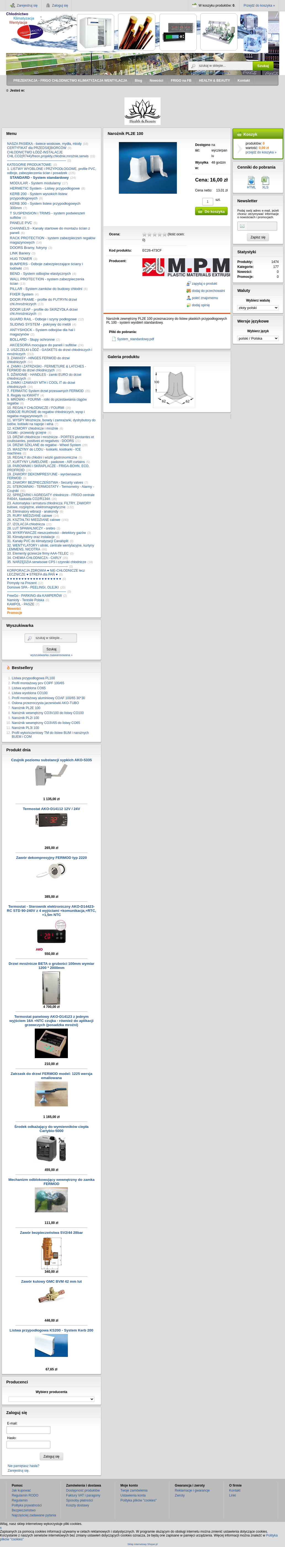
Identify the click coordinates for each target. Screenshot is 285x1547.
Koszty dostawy (77, 1505)
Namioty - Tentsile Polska (25, 600)
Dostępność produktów (83, 1490)
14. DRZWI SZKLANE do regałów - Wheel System (44, 445)
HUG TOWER (21, 259)
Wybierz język (258, 331)
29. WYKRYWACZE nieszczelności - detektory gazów (46, 533)
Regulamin (20, 1500)
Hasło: (12, 1438)
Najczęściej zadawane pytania (34, 1515)
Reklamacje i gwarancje (192, 1490)
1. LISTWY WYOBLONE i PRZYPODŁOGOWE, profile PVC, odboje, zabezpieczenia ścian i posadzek (51, 171)
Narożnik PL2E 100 (26, 708)
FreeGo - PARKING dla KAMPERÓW (34, 596)
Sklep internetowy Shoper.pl (142, 1544)
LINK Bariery (20, 253)
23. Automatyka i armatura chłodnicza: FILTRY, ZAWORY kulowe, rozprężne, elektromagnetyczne (49, 505)
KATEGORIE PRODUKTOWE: (29, 165)
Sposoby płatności (79, 1500)
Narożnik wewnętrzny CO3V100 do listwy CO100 (48, 713)
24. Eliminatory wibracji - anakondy (32, 511)
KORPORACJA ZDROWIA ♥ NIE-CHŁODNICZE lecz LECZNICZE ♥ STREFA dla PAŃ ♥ (46, 572)
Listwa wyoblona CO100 (29, 693)
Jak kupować (21, 1490)
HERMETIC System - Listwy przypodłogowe (45, 188)
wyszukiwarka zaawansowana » (209, 72)
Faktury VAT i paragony (83, 1495)
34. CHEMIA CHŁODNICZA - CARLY (34, 558)
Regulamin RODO (25, 1495)
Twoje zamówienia (134, 1490)
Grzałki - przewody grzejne (26, 433)
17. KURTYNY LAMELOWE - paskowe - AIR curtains (46, 462)
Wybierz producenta (51, 1392)
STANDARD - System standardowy (39, 177)
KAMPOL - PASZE (20, 604)
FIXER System (21, 294)
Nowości (14, 609)
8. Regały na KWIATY (23, 395)
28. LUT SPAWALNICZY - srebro (31, 528)
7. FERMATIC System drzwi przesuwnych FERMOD (45, 391)
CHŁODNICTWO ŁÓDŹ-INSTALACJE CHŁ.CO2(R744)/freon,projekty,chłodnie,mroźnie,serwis (48, 154)
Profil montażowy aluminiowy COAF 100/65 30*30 (48, 698)
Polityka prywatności (27, 1505)
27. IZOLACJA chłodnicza (26, 524)
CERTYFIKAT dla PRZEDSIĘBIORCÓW (36, 148)
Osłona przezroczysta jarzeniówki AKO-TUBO (45, 703)
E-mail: (12, 1423)
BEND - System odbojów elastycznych (40, 273)
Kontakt (235, 1490)
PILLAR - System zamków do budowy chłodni (46, 289)
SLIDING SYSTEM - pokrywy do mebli (40, 324)
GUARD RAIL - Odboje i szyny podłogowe (43, 319)
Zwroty (180, 1495)
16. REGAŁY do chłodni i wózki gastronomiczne (42, 457)
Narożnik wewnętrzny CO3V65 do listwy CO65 (46, 723)
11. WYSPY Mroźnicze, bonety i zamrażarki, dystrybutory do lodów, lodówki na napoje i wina (51, 422)
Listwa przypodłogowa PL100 (33, 678)
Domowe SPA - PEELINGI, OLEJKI (33, 587)
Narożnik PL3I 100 (25, 728)
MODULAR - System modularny (35, 183)
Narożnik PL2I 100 (25, 718)
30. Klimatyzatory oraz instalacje (31, 537)
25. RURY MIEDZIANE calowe (29, 516)
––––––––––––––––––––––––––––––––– (37, 566)
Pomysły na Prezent (22, 583)
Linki (232, 1495)
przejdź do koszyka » (261, 152)
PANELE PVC (21, 223)
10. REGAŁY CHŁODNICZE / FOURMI (35, 408)
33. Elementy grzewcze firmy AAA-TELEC (38, 553)
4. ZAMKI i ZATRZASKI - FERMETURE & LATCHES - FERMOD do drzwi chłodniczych (46, 368)
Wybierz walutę (258, 300)
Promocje (14, 613)
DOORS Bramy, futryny (28, 248)
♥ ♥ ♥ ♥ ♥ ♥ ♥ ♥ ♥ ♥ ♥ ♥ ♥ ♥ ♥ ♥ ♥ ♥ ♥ (34, 579)
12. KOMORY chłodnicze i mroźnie (32, 428)
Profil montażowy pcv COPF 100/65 (38, 683)
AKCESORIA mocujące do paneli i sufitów (43, 345)
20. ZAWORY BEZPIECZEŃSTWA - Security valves (45, 482)
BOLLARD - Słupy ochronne (32, 339)
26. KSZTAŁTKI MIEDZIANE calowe (33, 520)
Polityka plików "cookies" (139, 1500)
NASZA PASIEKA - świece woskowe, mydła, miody (44, 144)
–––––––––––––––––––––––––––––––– (36, 161)
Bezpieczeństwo (24, 1510)
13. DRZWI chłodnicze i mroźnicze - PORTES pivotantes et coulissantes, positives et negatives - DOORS (50, 439)
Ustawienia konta (133, 1495)
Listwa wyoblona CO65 (29, 688)
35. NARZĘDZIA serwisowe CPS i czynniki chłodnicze (46, 562)
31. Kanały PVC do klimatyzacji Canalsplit (37, 541)
